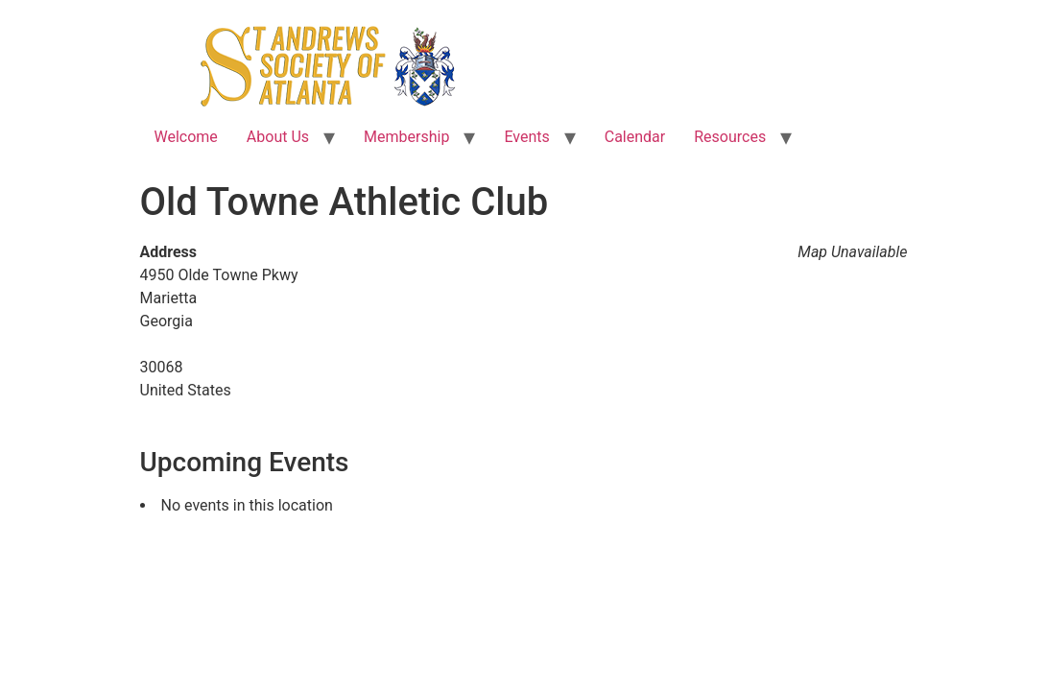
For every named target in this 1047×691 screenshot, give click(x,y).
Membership (406, 137)
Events (526, 137)
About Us (278, 137)
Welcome (186, 137)
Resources (730, 137)
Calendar (635, 137)
